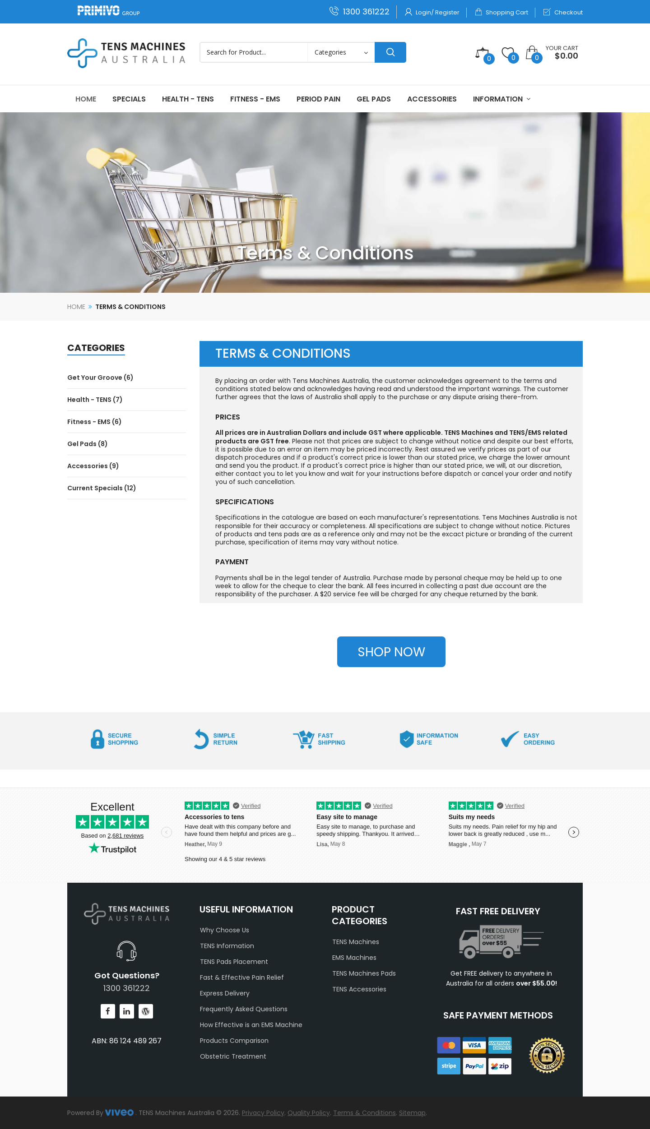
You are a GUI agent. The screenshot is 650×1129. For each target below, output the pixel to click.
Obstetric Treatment (233, 1056)
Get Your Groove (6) (100, 377)
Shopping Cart (501, 12)
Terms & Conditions (130, 306)
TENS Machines (355, 941)
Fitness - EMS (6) (94, 421)
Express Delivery (225, 993)
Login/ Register (432, 12)
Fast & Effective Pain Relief (242, 977)
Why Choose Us (224, 930)
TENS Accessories (359, 989)
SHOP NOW (391, 652)
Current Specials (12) (101, 488)
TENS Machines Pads (364, 973)
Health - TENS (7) (95, 399)
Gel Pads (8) (87, 443)
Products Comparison (234, 1040)
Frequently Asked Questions (244, 1009)
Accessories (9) (93, 465)
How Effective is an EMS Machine (251, 1024)
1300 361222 (360, 11)
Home (76, 306)
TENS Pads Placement (234, 961)
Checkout (563, 12)
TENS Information (227, 945)
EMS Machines (354, 957)
